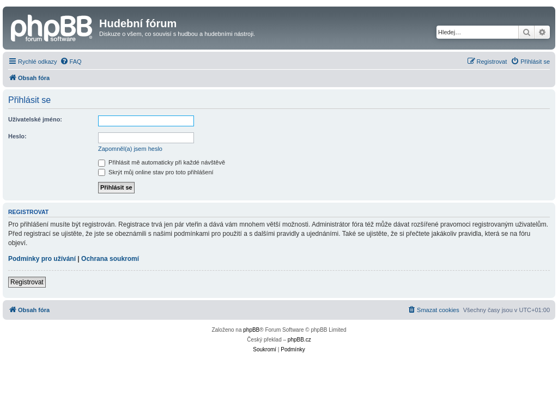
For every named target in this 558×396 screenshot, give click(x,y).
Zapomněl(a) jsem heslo (130, 148)
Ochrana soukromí (110, 259)
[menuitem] (71, 61)
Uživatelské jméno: (35, 119)
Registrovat (27, 282)
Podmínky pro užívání (42, 259)
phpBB (251, 330)
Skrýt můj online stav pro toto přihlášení (156, 172)
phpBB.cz (299, 340)
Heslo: (17, 136)
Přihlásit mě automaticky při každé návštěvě (161, 162)
